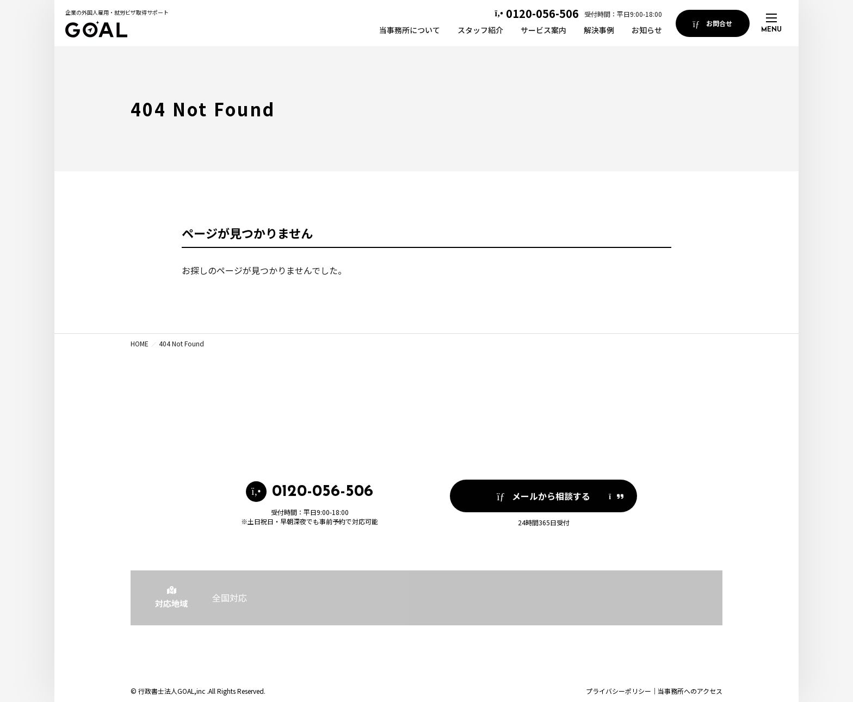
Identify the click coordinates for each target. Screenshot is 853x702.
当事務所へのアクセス (690, 690)
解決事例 (599, 29)
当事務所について (409, 29)
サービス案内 (543, 29)
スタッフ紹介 (480, 29)
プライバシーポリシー (618, 690)
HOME (140, 343)
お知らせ (647, 29)
